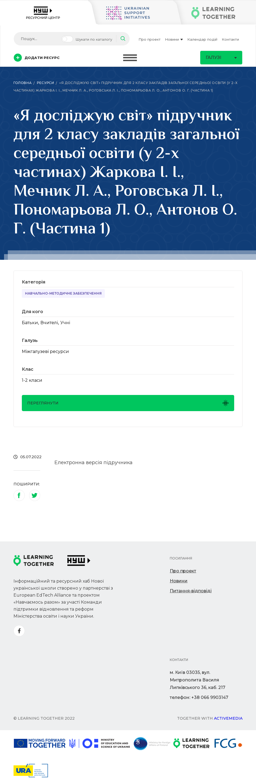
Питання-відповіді (191, 590)
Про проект (150, 39)
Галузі (221, 57)
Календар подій (202, 39)
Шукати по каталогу (93, 39)
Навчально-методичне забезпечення (63, 293)
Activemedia (228, 718)
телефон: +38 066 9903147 (199, 697)
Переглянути (128, 403)
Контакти (230, 39)
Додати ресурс (37, 58)
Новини (174, 39)
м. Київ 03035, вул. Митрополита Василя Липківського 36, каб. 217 (197, 680)
